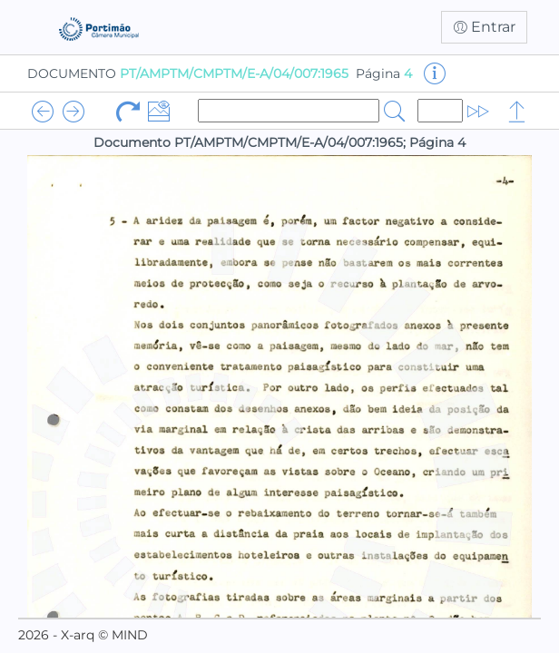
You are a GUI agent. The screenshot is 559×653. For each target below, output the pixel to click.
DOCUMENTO (187, 73)
